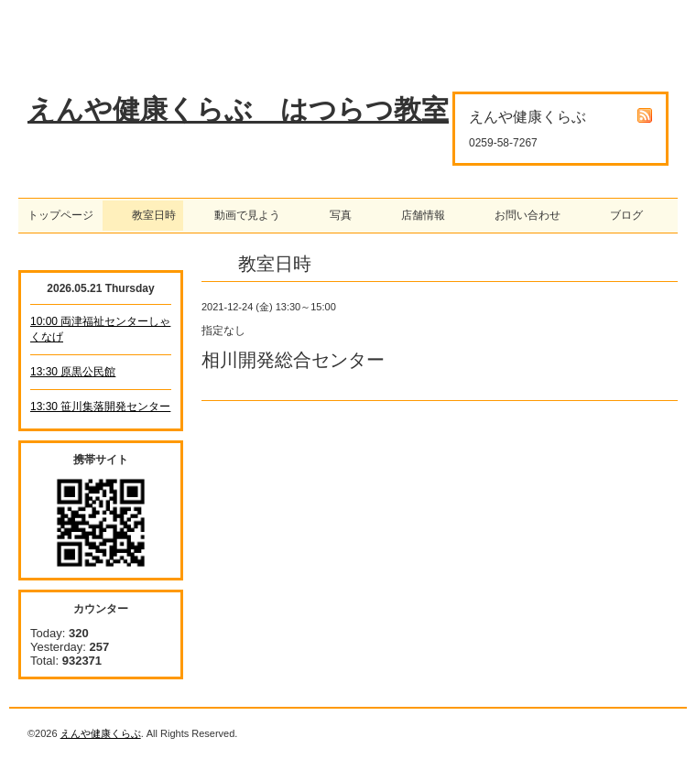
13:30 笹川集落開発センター (100, 406)
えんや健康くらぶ (100, 733)
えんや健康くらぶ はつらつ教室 (238, 109)
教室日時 (143, 215)
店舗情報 (417, 215)
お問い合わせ (522, 215)
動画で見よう (241, 215)
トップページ (60, 215)
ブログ (621, 215)
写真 (335, 215)
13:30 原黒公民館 (72, 371)
